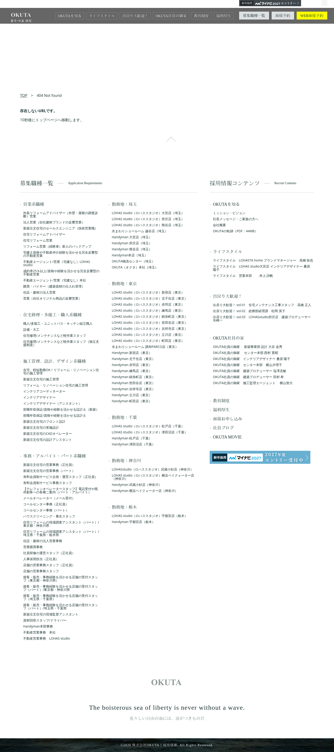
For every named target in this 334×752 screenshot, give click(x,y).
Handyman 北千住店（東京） (133, 358)
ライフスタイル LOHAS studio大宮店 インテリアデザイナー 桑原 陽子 (261, 268)
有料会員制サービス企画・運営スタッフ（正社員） (60, 476)
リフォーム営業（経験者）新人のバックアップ (57, 246)
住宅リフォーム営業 (37, 240)
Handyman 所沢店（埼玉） (132, 243)
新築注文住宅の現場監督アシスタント (50, 614)
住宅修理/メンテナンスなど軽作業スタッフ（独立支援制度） (61, 343)
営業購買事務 (33, 547)
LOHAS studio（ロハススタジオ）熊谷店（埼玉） (148, 225)
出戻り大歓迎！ (135, 16)
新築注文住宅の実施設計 (41, 427)
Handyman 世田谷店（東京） (133, 383)
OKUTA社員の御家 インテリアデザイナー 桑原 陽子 (251, 358)
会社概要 (219, 225)
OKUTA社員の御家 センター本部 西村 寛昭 (245, 352)
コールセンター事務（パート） (46, 510)
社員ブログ (223, 428)
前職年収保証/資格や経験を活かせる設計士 (54, 415)
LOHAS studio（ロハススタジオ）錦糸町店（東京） (150, 316)
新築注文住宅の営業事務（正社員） (49, 464)
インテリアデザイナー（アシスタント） (52, 403)
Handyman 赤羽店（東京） (132, 365)
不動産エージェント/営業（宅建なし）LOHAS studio (56, 263)
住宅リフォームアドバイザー (44, 234)
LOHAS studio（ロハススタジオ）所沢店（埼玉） (148, 219)
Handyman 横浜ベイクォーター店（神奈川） (145, 490)
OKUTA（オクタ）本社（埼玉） (135, 267)
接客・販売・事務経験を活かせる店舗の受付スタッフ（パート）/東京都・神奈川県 (60, 588)
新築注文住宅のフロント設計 (44, 421)
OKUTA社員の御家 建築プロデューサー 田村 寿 (248, 377)
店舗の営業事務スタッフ (41, 571)
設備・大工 (31, 329)
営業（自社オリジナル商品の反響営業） (52, 298)
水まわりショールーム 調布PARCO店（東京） (145, 346)
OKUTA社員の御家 (171, 16)
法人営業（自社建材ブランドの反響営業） (54, 222)
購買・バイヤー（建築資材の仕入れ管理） (54, 286)
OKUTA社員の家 (228, 338)
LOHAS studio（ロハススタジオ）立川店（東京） (148, 334)
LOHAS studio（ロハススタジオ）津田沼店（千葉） (150, 432)
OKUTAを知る (70, 16)
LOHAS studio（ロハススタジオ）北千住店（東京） (150, 298)
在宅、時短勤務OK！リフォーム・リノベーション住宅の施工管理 (61, 371)
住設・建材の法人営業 (39, 292)
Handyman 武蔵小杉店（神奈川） (137, 484)
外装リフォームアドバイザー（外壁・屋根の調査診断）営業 (60, 214)
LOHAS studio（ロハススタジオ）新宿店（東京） (148, 292)
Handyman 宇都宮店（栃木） (133, 522)
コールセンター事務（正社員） (46, 504)
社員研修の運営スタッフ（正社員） (49, 553)
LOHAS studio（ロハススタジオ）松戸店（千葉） (148, 426)
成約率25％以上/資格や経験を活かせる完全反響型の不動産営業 (61, 272)
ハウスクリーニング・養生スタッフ (49, 516)
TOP (23, 95)
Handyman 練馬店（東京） (132, 371)
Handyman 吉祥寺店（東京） (133, 389)
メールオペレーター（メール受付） (49, 498)
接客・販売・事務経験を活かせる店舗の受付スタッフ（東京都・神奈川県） (60, 578)
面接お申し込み (227, 419)
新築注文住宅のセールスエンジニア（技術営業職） (60, 228)
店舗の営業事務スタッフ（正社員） (49, 565)
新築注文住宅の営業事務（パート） (49, 470)
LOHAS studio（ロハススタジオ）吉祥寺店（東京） (150, 328)
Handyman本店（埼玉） (130, 255)
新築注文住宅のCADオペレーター (47, 433)
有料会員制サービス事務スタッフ (47, 483)
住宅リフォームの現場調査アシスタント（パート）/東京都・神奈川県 (61, 524)
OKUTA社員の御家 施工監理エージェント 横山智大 (253, 383)
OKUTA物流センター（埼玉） (133, 261)
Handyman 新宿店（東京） (132, 352)
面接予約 (282, 16)
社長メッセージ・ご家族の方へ (235, 219)
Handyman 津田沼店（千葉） (133, 444)
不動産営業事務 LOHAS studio (46, 638)
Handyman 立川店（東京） (132, 395)
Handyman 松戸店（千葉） (132, 438)
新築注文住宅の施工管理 (41, 379)
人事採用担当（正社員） (41, 559)
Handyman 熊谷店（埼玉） (132, 249)
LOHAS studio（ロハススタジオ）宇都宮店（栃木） (150, 515)
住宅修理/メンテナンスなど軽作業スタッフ (54, 335)
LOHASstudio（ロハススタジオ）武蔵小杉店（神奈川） (152, 469)
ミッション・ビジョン (229, 213)
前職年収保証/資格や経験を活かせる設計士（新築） (61, 409)
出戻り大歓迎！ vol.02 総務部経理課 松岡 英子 (249, 311)
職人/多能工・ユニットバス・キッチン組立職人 (58, 323)
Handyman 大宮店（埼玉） (132, 237)
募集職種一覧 (254, 16)
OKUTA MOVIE (227, 437)
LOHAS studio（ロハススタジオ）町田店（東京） (148, 340)
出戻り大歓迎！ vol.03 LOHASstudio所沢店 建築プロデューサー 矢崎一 (263, 318)
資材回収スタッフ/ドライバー (45, 620)
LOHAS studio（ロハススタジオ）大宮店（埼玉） (148, 213)
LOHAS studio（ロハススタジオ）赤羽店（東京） (148, 304)
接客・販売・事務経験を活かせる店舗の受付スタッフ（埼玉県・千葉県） (60, 597)
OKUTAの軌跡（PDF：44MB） (235, 231)
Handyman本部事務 (38, 626)
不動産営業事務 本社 (39, 632)
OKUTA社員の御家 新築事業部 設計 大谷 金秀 (247, 346)
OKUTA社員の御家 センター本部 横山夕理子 (247, 365)
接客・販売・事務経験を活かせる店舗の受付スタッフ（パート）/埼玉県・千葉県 (60, 606)
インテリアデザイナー (39, 397)
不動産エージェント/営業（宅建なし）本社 (54, 280)
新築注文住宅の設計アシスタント (47, 439)
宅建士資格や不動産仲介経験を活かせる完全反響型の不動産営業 (60, 254)
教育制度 (201, 16)
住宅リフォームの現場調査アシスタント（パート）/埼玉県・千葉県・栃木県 (61, 533)
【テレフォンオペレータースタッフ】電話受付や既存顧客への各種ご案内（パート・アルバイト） (60, 490)
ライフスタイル (102, 16)
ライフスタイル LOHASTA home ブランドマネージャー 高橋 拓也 (263, 260)
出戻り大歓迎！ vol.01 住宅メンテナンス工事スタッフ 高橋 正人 (262, 305)
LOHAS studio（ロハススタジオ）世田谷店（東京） (150, 322)
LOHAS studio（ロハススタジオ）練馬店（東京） (148, 310)
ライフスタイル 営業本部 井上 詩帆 (243, 275)
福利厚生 (223, 16)
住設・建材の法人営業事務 (42, 541)
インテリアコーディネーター (44, 391)
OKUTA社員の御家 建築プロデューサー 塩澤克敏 (249, 371)
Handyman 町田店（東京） (132, 401)
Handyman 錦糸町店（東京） (133, 377)
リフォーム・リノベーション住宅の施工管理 (55, 385)
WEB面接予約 (312, 16)
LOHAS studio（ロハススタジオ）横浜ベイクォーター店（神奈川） (153, 477)
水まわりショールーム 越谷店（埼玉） (140, 231)
